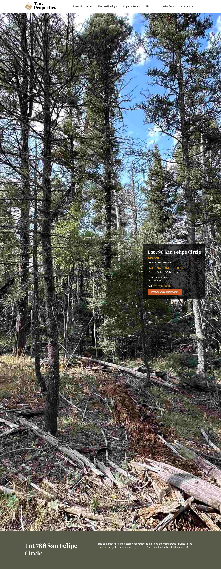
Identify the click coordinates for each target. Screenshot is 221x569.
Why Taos (168, 6)
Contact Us (187, 6)
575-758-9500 (161, 286)
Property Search (131, 6)
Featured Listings (107, 6)
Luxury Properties (83, 6)
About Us (151, 6)
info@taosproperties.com (164, 291)
